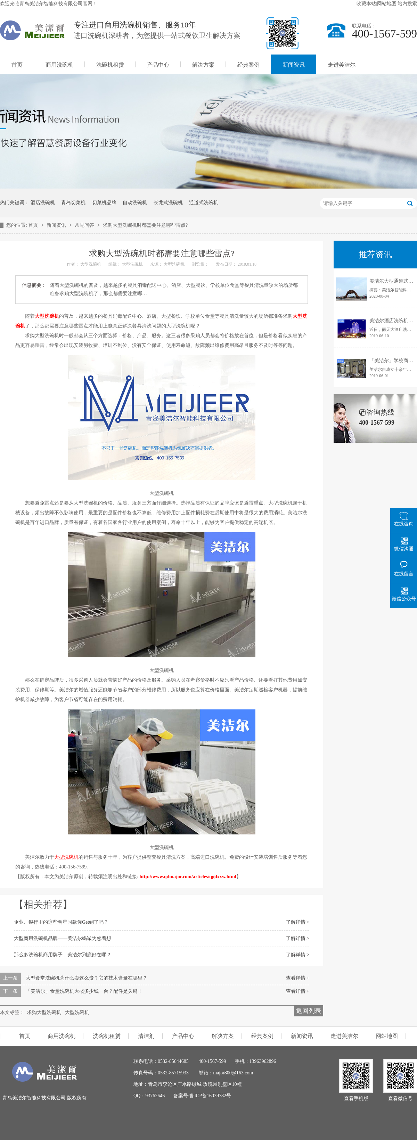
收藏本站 (366, 3)
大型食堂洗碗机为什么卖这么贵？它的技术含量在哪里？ (86, 978)
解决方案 (203, 65)
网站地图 (386, 3)
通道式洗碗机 (203, 202)
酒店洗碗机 (43, 202)
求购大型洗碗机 (44, 1012)
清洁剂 (146, 1036)
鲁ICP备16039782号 (210, 1095)
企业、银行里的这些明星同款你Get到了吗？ (61, 922)
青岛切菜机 (73, 202)
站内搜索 (407, 3)
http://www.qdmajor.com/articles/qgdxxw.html (187, 876)
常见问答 (85, 225)
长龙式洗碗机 (168, 202)
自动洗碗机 (135, 202)
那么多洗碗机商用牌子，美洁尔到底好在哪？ (62, 954)
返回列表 (308, 1010)
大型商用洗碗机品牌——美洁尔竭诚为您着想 (62, 938)
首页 (17, 65)
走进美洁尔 (341, 65)
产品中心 (158, 65)
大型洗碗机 (47, 316)
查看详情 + (297, 978)
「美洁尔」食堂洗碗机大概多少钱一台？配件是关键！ (84, 991)
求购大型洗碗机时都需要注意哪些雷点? (145, 225)
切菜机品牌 (104, 202)
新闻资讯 (294, 65)
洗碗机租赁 (110, 65)
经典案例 (248, 65)
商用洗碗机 (59, 65)
